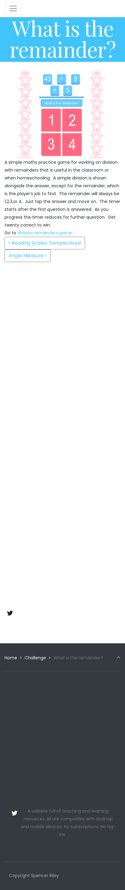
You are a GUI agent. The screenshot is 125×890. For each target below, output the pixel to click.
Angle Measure (27, 255)
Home (11, 658)
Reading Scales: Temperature (44, 242)
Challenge (35, 658)
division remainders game (44, 233)
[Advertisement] (62, 325)
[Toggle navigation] (13, 8)
